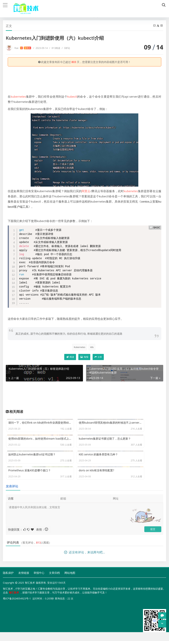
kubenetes (131, 191)
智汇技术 (30, 592)
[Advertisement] (84, 79)
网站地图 (69, 582)
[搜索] (163, 5)
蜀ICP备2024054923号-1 (17, 607)
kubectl (72, 96)
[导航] (5, 4)
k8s (92, 347)
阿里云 (86, 191)
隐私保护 (8, 582)
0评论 (66, 48)
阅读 (70, 357)
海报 (84, 357)
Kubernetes (79, 347)
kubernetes (18, 96)
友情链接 (23, 582)
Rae (22, 48)
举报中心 (39, 582)
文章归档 (54, 582)
